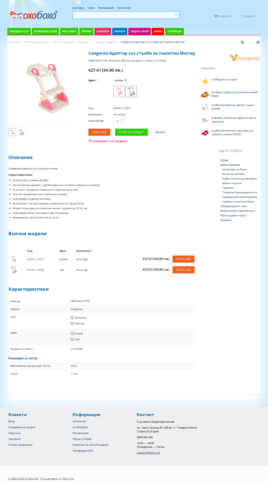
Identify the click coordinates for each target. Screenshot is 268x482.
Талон (91, 8)
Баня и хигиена (230, 165)
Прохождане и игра (233, 215)
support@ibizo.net (148, 453)
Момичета (103, 31)
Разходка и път (19, 31)
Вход (11, 421)
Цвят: (92, 80)
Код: (91, 108)
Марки (158, 31)
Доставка (78, 8)
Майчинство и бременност (237, 211)
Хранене (225, 220)
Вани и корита (231, 183)
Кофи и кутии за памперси (239, 178)
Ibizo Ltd (68, 479)
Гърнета (227, 188)
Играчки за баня (233, 174)
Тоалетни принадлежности (239, 192)
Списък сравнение (20, 445)
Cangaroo (77, 309)
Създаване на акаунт (21, 427)
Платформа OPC (82, 450)
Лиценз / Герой (139, 31)
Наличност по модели (110, 141)
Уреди (224, 160)
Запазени (14, 439)
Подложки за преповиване (239, 197)
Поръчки (14, 433)
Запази (160, 132)
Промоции (175, 31)
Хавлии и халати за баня (238, 201)
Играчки (86, 31)
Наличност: (95, 114)
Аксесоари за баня (234, 169)
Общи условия (81, 439)
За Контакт (124, 8)
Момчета (119, 31)
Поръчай (99, 132)
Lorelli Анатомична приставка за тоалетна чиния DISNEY (232, 132)
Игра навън (69, 31)
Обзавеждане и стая (233, 206)
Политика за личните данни (90, 445)
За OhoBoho (80, 427)
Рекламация (106, 8)
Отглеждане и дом (45, 31)
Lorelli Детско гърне (224, 79)
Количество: (96, 121)
